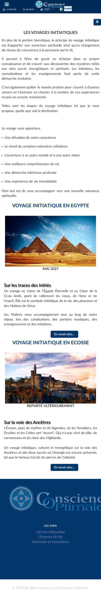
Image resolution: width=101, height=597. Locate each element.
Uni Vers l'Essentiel (51, 532)
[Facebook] (62, 8)
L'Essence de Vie (50, 537)
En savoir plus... (64, 334)
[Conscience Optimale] (50, 4)
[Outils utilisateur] (97, 22)
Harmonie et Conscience (50, 542)
